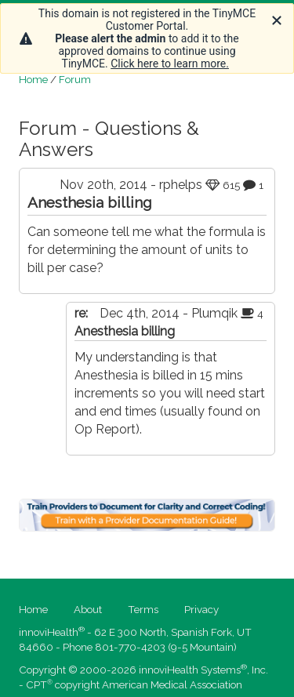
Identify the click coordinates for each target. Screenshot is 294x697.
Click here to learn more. (170, 63)
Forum (75, 79)
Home (33, 79)
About (88, 609)
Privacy (201, 609)
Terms (143, 609)
